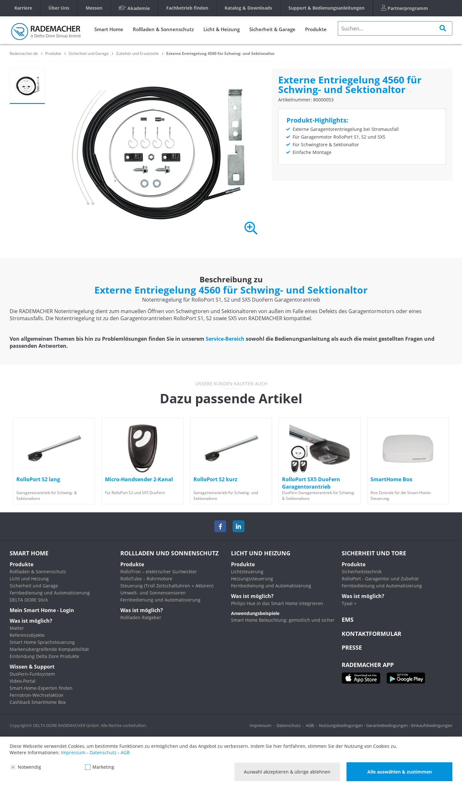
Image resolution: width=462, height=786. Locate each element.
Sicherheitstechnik (361, 571)
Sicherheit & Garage (272, 29)
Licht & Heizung (221, 29)
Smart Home (108, 29)
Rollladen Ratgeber (140, 617)
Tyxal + (349, 603)
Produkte (316, 29)
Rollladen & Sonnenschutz (163, 29)
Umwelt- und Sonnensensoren (153, 593)
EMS (348, 619)
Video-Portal (23, 681)
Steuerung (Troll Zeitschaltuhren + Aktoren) (166, 586)
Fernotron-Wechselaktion (37, 695)
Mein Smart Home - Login (42, 610)
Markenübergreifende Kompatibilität (49, 649)
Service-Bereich (225, 338)
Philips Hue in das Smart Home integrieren (277, 603)
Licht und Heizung (29, 579)
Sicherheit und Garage (34, 586)
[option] (54, 461)
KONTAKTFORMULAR (371, 633)
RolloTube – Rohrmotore (146, 579)
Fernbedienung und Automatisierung (50, 593)
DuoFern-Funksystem (32, 674)
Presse (352, 647)
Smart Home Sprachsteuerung (42, 642)
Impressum (260, 725)
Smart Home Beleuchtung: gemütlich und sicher (283, 620)
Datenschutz (289, 725)
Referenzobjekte (27, 635)
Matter (17, 628)
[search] (395, 28)
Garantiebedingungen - (388, 725)
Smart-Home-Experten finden (41, 688)
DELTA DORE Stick (29, 600)
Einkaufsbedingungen (431, 725)
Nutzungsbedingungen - (342, 725)
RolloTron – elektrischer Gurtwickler (158, 571)
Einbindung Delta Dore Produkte (44, 656)
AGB (310, 725)
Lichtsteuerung (247, 571)
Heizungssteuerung (252, 579)
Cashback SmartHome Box (38, 702)
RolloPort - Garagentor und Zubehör (380, 579)
